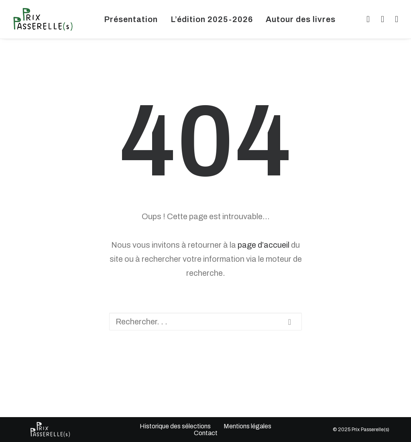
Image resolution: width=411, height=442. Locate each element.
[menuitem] (130, 19)
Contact (205, 433)
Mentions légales (247, 426)
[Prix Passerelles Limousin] (43, 19)
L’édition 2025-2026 (212, 19)
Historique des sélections (175, 426)
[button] (366, 19)
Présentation (131, 19)
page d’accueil (263, 244)
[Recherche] (205, 321)
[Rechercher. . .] (205, 321)
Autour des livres (301, 19)
